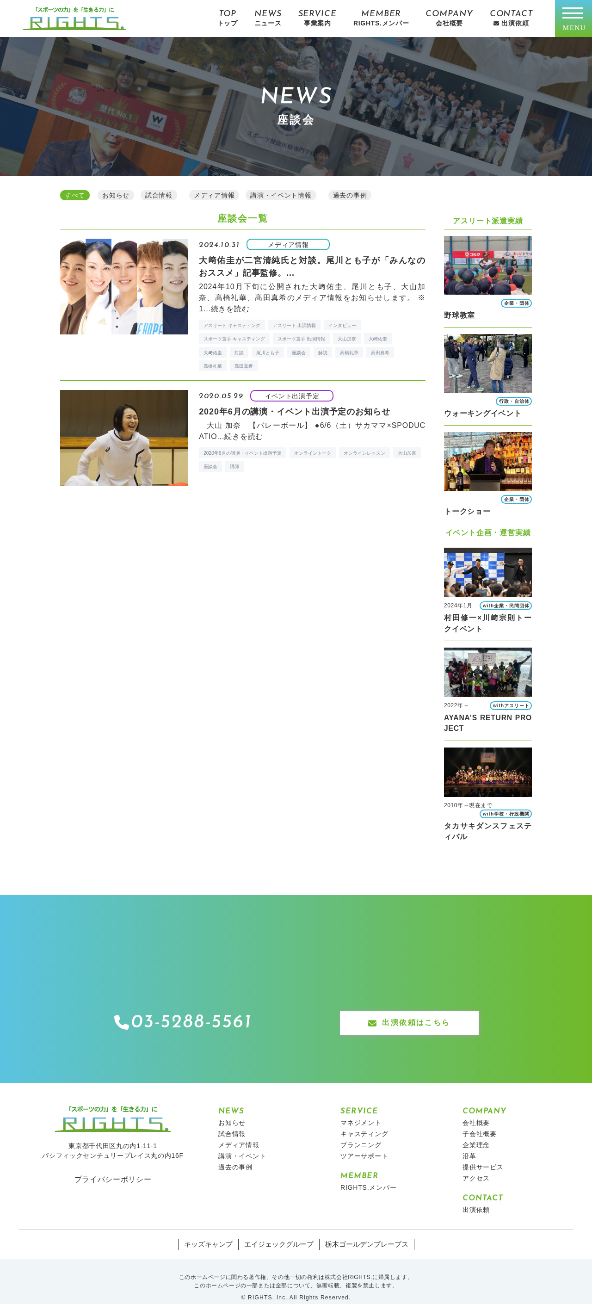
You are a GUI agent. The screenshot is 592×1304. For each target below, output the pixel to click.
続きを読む (230, 307)
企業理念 (476, 1133)
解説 (322, 351)
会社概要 (476, 1111)
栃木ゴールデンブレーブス (362, 1232)
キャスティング (364, 1122)
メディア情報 (238, 1133)
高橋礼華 (349, 351)
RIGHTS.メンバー (368, 1176)
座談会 (299, 351)
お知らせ (232, 1111)
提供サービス (483, 1155)
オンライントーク (312, 451)
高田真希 (380, 351)
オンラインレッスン (364, 451)
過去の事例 (235, 1155)
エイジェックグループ (279, 1232)
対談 (239, 351)
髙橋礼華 (213, 364)
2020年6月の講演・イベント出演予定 (242, 451)
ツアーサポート (364, 1144)
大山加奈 (347, 337)
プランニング (361, 1133)
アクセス (476, 1166)
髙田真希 (243, 364)
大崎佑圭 (378, 337)
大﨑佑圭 (213, 351)
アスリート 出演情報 (294, 324)
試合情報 (232, 1122)
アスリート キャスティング (232, 324)
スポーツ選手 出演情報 (301, 337)
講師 (234, 465)
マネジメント (361, 1111)
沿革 (469, 1144)
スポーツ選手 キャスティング (234, 337)
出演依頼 (476, 1198)
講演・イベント (242, 1144)
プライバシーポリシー (113, 1167)
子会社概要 (479, 1122)
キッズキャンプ (213, 1232)
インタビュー (342, 324)
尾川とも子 (267, 351)
